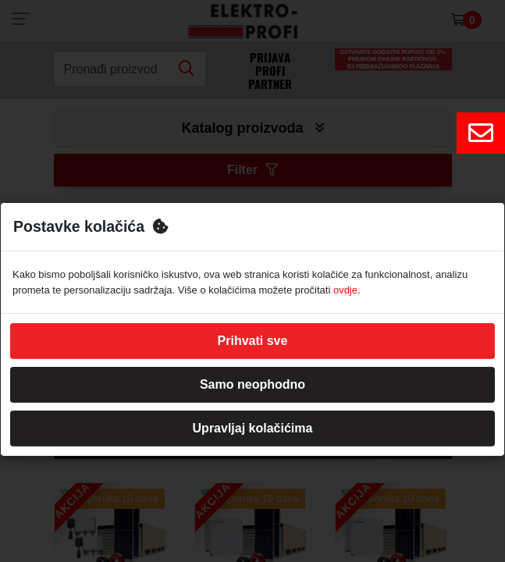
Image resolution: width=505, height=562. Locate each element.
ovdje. (347, 290)
